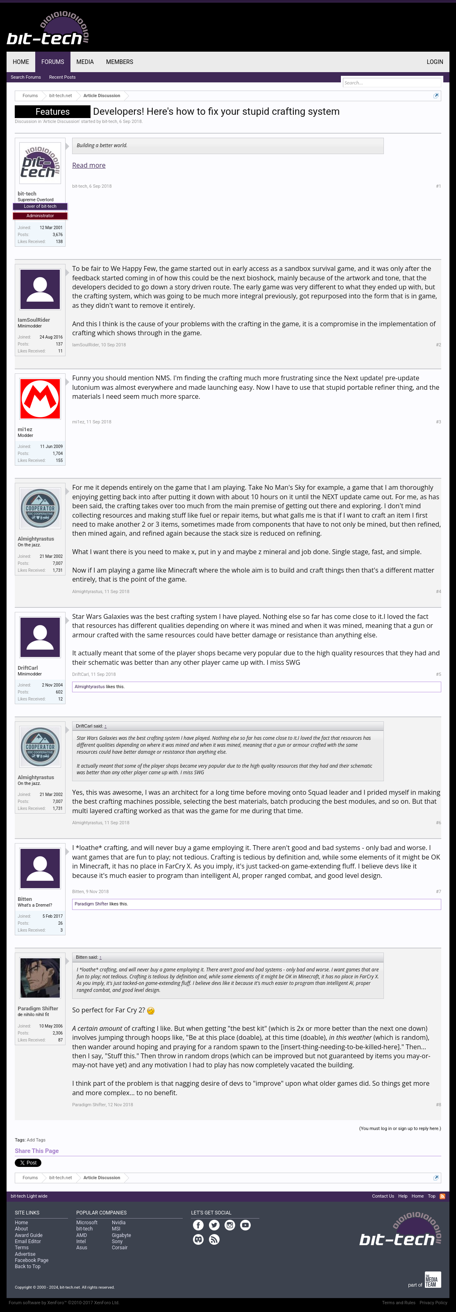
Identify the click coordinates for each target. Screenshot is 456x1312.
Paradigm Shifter (91, 904)
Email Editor (28, 1241)
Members (119, 62)
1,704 (58, 453)
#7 (438, 891)
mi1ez (25, 429)
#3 (438, 422)
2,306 (58, 1033)
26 (60, 923)
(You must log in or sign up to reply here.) (400, 1128)
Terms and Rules (398, 1302)
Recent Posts (62, 77)
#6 (438, 822)
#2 (438, 345)
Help (403, 1196)
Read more (89, 165)
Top (431, 1196)
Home (21, 62)
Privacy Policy (433, 1302)
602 (59, 692)
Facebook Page (31, 1260)
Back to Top (28, 1266)
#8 (438, 1104)
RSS (442, 1196)
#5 (438, 674)
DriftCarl (28, 668)
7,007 (58, 563)
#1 (438, 186)
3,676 (58, 234)
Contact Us (383, 1196)
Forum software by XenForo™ (64, 1302)
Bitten (25, 899)
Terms (22, 1248)
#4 (438, 591)
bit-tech (109, 121)
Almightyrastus (36, 539)
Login (435, 62)
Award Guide (29, 1235)
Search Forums (26, 77)
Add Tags (36, 1140)
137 (59, 344)
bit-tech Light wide (29, 1196)
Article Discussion (61, 121)
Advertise (25, 1254)
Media (85, 62)
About (21, 1229)
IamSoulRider (34, 320)
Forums (52, 62)
